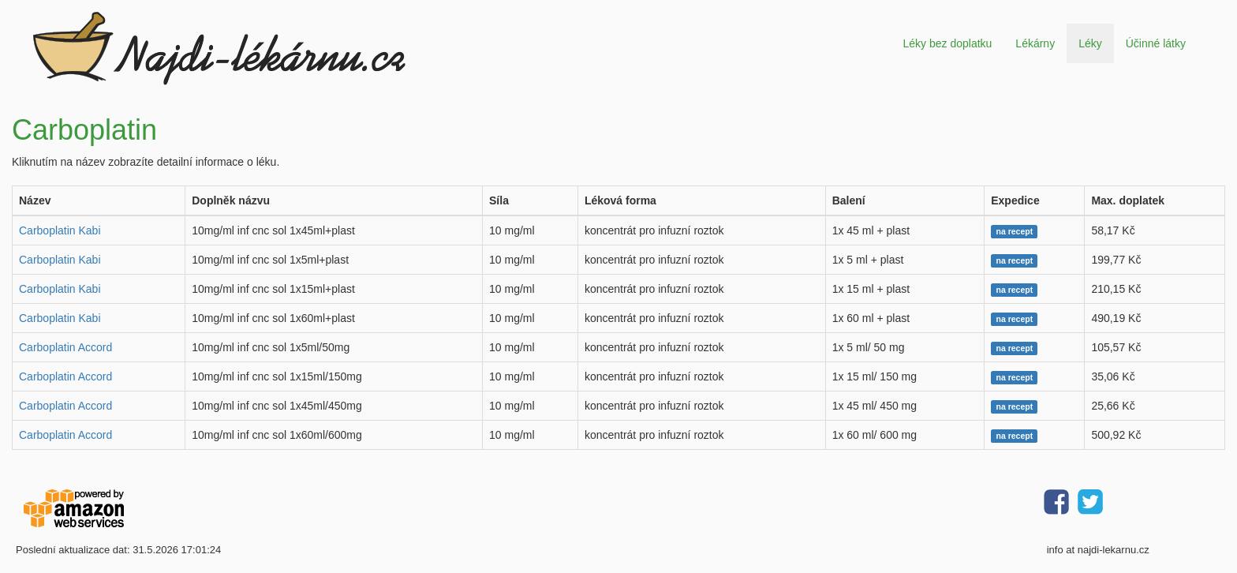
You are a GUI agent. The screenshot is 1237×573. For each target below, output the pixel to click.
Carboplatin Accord (65, 347)
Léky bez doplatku (947, 43)
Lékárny (1035, 43)
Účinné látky (1156, 43)
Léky (1090, 43)
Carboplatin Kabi (60, 230)
